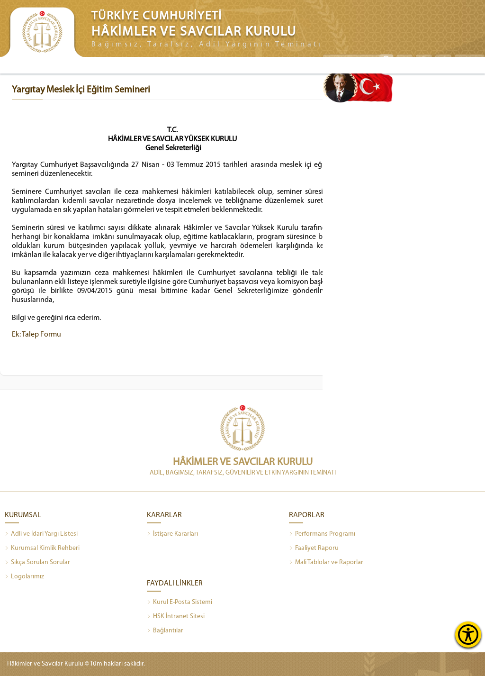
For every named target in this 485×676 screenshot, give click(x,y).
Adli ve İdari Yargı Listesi (41, 534)
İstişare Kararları (172, 534)
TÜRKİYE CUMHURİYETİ (156, 16)
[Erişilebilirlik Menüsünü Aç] (468, 634)
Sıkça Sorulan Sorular (37, 563)
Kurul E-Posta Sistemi (179, 602)
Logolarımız (24, 577)
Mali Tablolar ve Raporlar (326, 563)
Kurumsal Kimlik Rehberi (42, 548)
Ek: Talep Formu (36, 334)
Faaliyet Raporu (314, 548)
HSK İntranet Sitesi (176, 617)
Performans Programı (322, 534)
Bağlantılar (165, 631)
